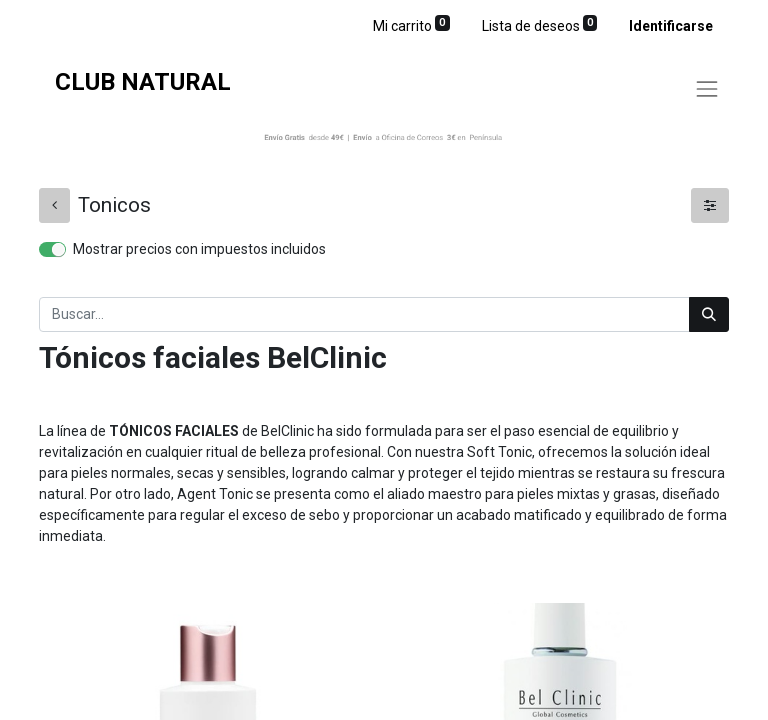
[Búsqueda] (709, 314)
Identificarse (671, 26)
